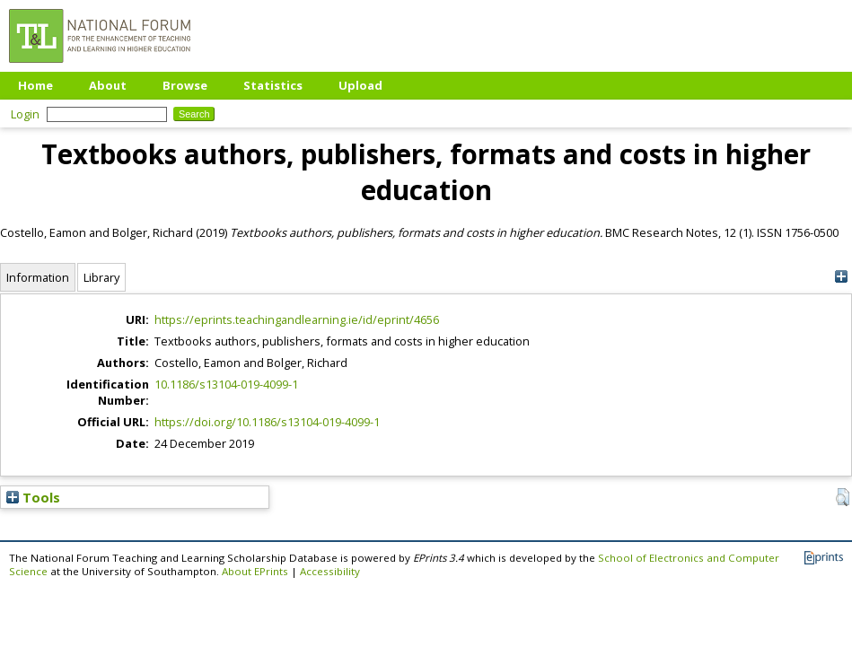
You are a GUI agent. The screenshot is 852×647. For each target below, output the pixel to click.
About (108, 85)
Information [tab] (37, 277)
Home (35, 85)
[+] (841, 277)
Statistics (273, 85)
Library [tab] (101, 277)
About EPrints (255, 571)
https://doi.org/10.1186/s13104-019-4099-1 (267, 422)
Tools (33, 497)
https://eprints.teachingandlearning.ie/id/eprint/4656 (296, 319)
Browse (184, 85)
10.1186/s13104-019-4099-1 (226, 384)
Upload (360, 85)
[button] (842, 497)
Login (25, 114)
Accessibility (330, 571)
